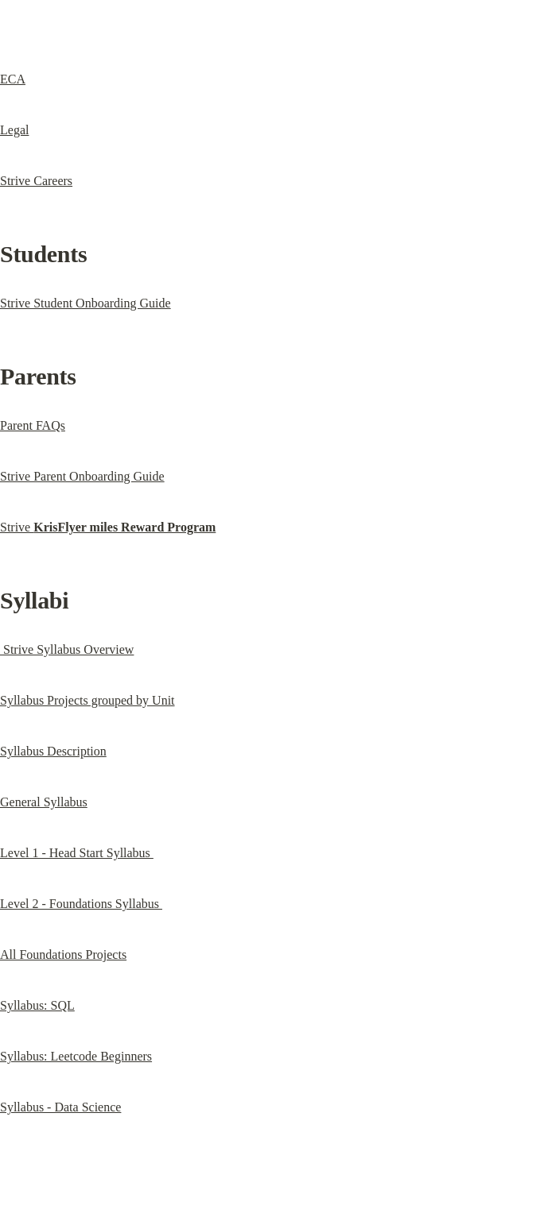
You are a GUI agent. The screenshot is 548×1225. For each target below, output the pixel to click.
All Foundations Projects (63, 954)
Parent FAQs (32, 425)
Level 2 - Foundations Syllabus (81, 903)
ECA (12, 79)
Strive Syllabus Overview (67, 649)
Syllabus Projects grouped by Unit (87, 700)
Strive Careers (36, 180)
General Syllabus (43, 802)
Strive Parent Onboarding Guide (82, 476)
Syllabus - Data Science (60, 1107)
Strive (108, 527)
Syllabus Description (53, 751)
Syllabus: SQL (37, 1005)
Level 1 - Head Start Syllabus (77, 853)
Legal (14, 130)
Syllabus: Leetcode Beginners (76, 1056)
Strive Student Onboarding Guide (85, 303)
